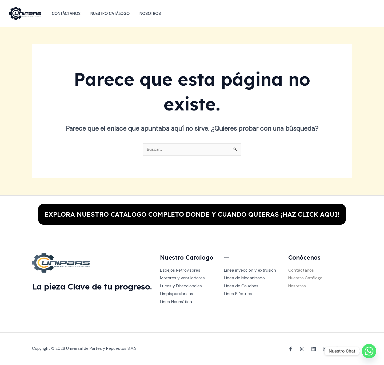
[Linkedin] (313, 349)
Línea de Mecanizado (244, 278)
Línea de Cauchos (241, 286)
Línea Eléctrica (238, 294)
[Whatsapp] (369, 351)
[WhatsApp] (325, 349)
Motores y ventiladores (183, 278)
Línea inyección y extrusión (250, 270)
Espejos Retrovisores (180, 270)
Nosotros (144, 13)
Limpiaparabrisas (176, 294)
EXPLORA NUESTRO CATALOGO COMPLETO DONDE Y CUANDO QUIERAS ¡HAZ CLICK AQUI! (192, 214)
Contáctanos (64, 13)
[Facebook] (290, 349)
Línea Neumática (176, 302)
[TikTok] (336, 349)
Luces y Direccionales (181, 286)
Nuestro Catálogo (106, 13)
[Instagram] (302, 349)
